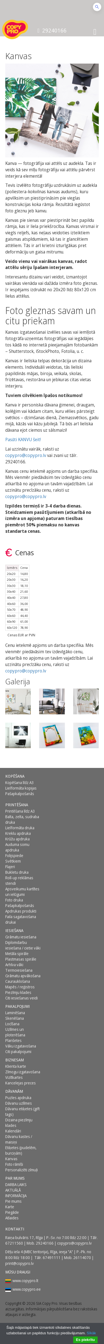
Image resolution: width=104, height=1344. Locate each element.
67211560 (14, 1243)
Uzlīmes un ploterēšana (15, 1032)
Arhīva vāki (14, 964)
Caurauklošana (17, 981)
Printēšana (16, 804)
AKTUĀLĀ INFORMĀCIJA (16, 1192)
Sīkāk (91, 1333)
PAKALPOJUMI (17, 1006)
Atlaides (12, 1217)
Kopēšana (14, 776)
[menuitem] (24, 776)
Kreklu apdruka (18, 833)
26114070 (82, 1257)
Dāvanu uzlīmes (18, 1103)
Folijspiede (14, 855)
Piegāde (12, 1212)
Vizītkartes (14, 1077)
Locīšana (12, 1023)
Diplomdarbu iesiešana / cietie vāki (22, 945)
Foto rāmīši (14, 1164)
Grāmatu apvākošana (22, 975)
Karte (9, 1206)
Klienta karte (15, 1066)
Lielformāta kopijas (21, 788)
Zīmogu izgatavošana (22, 1071)
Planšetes (13, 1040)
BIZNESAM (14, 1059)
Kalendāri (13, 1131)
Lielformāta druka (19, 827)
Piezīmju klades (18, 992)
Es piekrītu (85, 1340)
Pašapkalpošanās (19, 793)
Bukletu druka (17, 872)
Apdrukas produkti (20, 911)
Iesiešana (14, 930)
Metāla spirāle (17, 953)
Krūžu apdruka (17, 838)
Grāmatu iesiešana (20, 936)
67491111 (51, 1257)
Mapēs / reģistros (20, 986)
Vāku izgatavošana (20, 1046)
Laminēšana (15, 1012)
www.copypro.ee (26, 1289)
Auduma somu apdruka (17, 847)
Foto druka (14, 900)
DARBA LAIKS (16, 1184)
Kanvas (11, 1158)
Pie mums (13, 1201)
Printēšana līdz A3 (20, 811)
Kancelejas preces (20, 1083)
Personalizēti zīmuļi (21, 1169)
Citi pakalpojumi (18, 1051)
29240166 (52, 30)
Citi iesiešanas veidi (21, 998)
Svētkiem (13, 861)
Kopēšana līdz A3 (19, 782)
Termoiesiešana (18, 970)
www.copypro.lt (25, 1280)
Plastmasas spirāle (20, 959)
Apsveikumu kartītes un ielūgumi (22, 891)
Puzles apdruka (18, 1097)
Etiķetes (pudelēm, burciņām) (21, 1150)
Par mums (15, 1178)
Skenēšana (14, 1018)
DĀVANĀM (14, 1091)
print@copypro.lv (19, 1263)
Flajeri (10, 866)
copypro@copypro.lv (25, 455)
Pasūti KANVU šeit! (23, 439)
